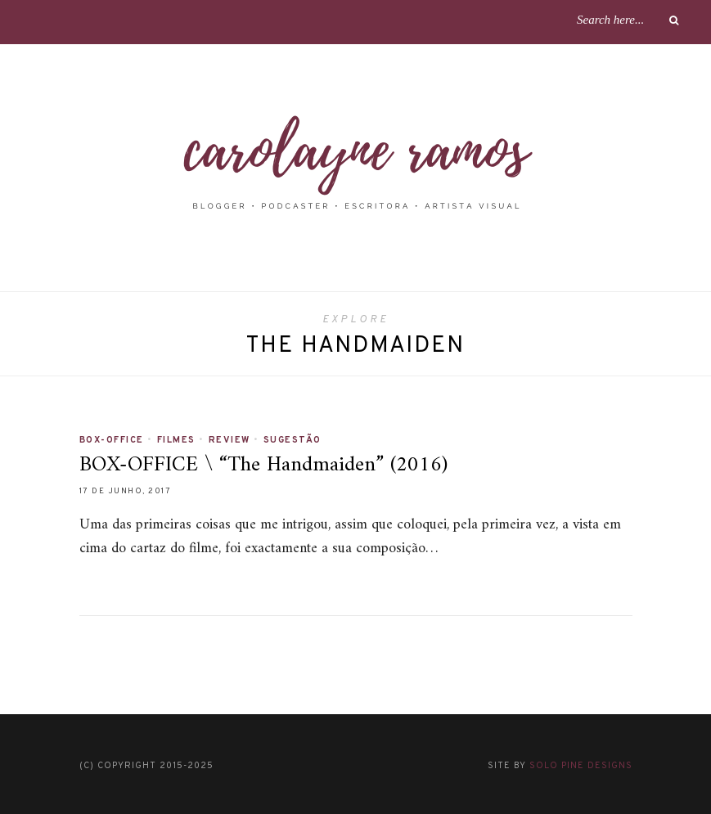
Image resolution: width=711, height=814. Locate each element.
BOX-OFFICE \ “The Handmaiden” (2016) (263, 465)
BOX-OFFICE (111, 440)
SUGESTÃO (292, 440)
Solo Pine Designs (580, 765)
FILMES (176, 440)
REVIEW (229, 440)
